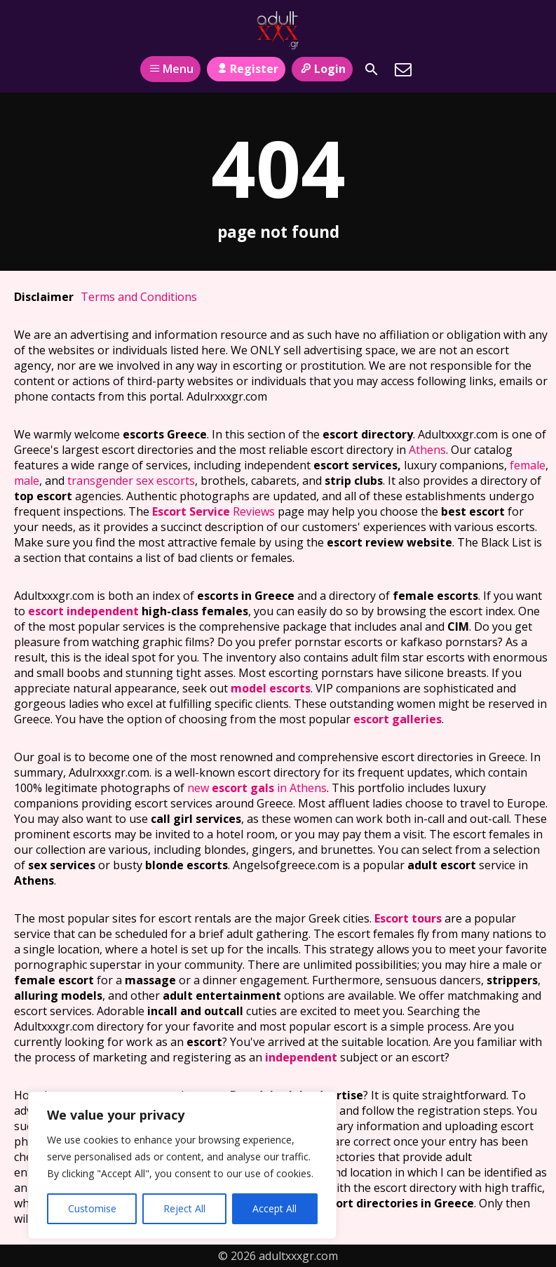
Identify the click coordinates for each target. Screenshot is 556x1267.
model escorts (271, 688)
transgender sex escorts (131, 480)
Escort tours (408, 918)
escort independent (83, 611)
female (527, 465)
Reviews (213, 511)
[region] (182, 1165)
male (26, 480)
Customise (92, 1208)
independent (301, 1057)
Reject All (184, 1208)
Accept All (274, 1208)
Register (246, 68)
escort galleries (397, 719)
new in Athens (257, 788)
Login (322, 68)
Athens (427, 449)
